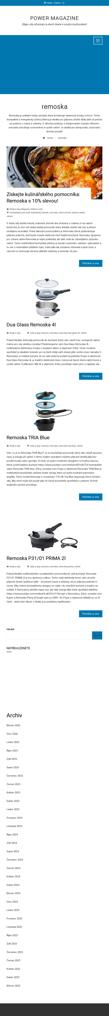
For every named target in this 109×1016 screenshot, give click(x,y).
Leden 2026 (13, 742)
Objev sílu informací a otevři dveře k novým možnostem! (54, 24)
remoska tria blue (67, 445)
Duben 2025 (13, 801)
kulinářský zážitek (40, 212)
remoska (54, 212)
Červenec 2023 (15, 952)
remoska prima (66, 566)
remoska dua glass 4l (69, 333)
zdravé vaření (78, 212)
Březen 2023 (13, 985)
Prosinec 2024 (14, 817)
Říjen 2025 (12, 750)
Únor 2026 (12, 733)
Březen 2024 (13, 893)
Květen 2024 (13, 876)
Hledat (10, 629)
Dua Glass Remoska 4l (31, 325)
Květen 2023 (13, 968)
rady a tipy (35, 333)
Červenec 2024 (15, 859)
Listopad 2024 (14, 826)
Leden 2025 (13, 809)
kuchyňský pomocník (20, 212)
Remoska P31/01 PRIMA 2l (36, 558)
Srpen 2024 (13, 851)
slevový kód (65, 212)
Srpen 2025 (13, 767)
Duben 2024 (13, 884)
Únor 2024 (12, 901)
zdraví (10, 216)
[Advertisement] (54, 71)
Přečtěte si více (90, 263)
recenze (45, 333)
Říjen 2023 (12, 935)
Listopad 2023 (14, 926)
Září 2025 (12, 758)
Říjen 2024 (12, 834)
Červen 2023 (13, 960)
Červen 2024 (13, 868)
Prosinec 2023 (14, 918)
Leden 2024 (13, 910)
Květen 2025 (13, 792)
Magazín (25, 209)
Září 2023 (12, 943)
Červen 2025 (13, 784)
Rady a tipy (15, 209)
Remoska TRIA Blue (28, 437)
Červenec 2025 (15, 775)
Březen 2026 (13, 725)
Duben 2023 (13, 977)
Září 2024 (12, 842)
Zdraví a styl (36, 209)
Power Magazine (54, 18)
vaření (84, 333)
